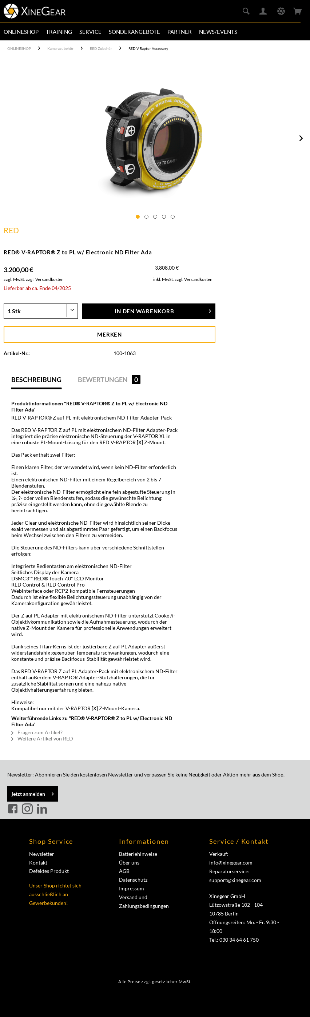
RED (11, 230)
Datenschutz (133, 880)
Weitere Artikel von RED (42, 738)
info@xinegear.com (231, 862)
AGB (124, 871)
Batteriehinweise (138, 854)
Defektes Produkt (49, 871)
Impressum (131, 888)
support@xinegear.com (235, 880)
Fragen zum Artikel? (37, 732)
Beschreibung (36, 380)
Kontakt (38, 862)
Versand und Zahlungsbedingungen (144, 901)
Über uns (129, 862)
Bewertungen (109, 379)
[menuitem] (21, 31)
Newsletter (41, 854)
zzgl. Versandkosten (45, 279)
